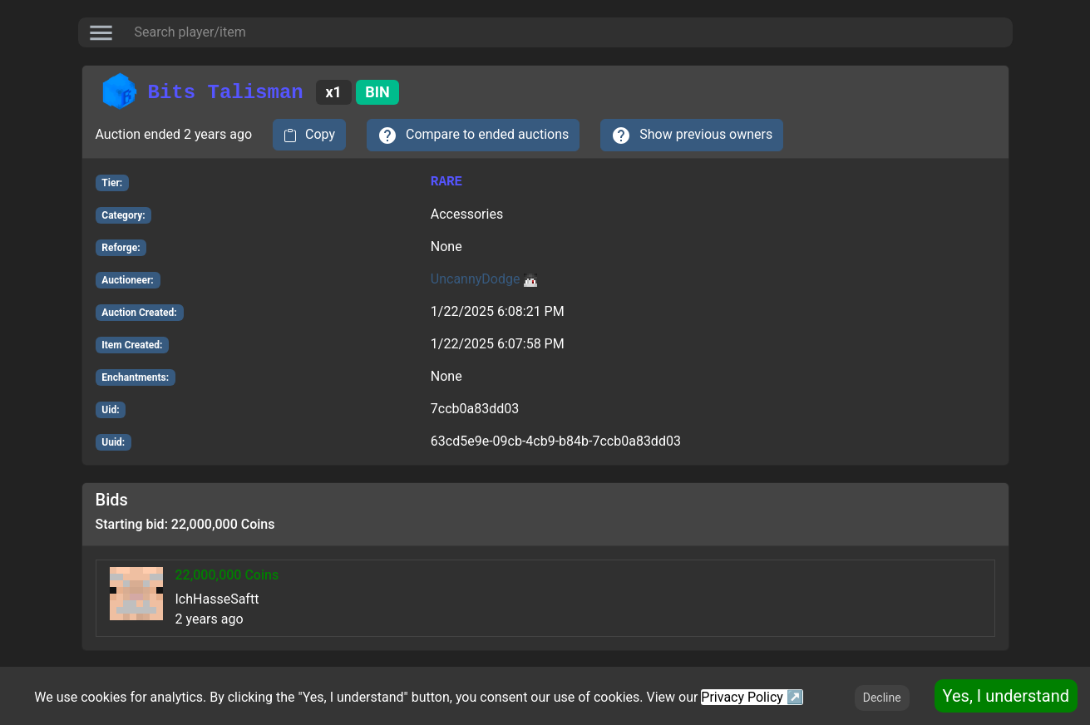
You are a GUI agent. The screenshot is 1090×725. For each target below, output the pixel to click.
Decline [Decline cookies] (882, 697)
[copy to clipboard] (309, 134)
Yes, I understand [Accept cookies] (1006, 696)
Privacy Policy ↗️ (751, 697)
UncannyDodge (484, 279)
